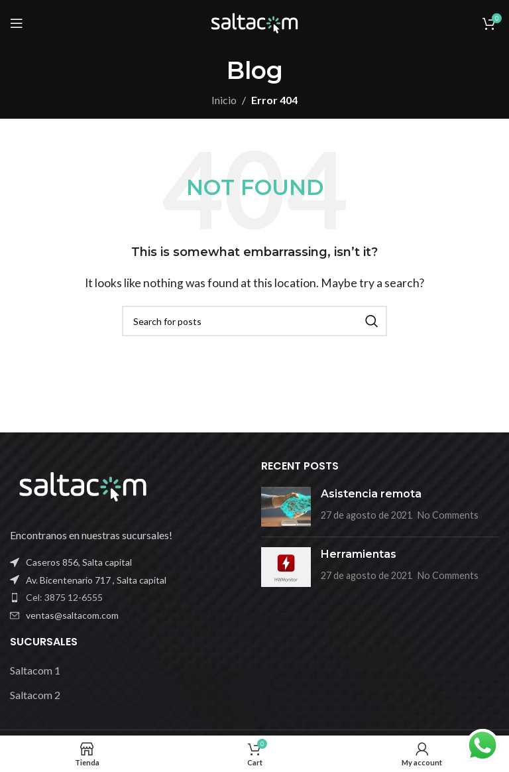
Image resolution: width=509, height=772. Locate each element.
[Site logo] (254, 21)
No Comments (448, 515)
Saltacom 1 (35, 670)
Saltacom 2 (35, 694)
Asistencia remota (371, 493)
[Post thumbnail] (286, 507)
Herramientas (358, 554)
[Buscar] (254, 321)
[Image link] (83, 485)
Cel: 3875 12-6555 (64, 597)
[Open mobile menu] (16, 23)
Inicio (224, 100)
